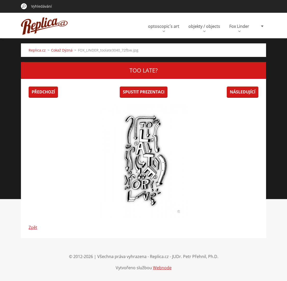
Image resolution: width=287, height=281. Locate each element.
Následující (242, 92)
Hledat (24, 6)
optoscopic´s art (163, 27)
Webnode (162, 268)
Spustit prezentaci (143, 92)
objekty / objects (204, 27)
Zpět (33, 227)
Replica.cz (37, 50)
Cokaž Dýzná (62, 50)
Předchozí (43, 92)
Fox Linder (239, 27)
